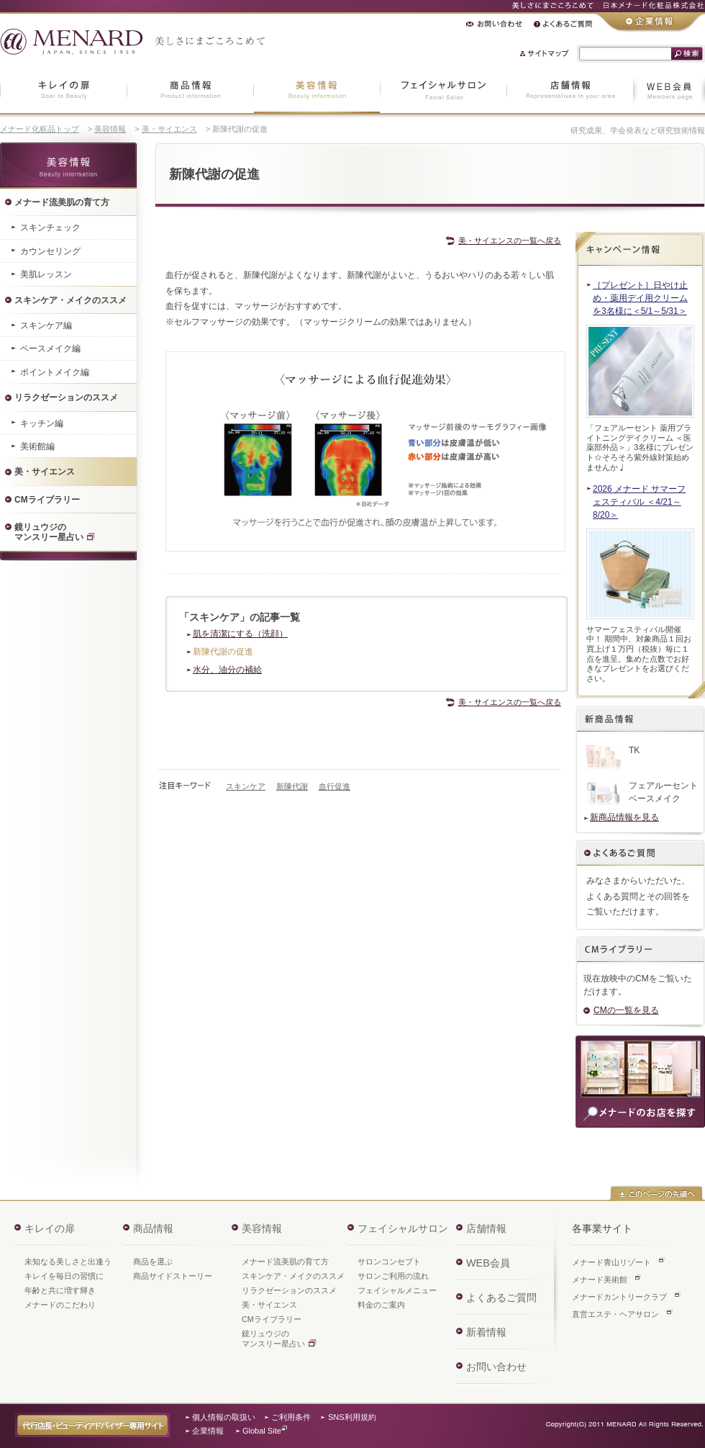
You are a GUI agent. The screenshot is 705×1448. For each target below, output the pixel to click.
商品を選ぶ (153, 1261)
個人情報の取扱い (223, 1417)
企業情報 (208, 1430)
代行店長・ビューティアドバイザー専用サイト (92, 1425)
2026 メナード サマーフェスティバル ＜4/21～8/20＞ (639, 502)
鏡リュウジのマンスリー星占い (273, 1338)
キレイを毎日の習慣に (64, 1276)
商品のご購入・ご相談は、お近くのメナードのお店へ (640, 1081)
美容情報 (110, 129)
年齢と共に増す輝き (60, 1290)
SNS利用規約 (352, 1417)
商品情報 (153, 1228)
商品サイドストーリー (172, 1276)
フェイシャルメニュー (397, 1290)
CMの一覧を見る (626, 1010)
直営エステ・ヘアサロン (615, 1314)
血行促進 (334, 786)
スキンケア (245, 786)
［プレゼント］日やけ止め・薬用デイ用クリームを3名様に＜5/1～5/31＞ (640, 298)
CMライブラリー (271, 1319)
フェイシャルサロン (403, 1228)
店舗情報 (486, 1228)
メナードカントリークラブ (619, 1296)
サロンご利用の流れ (393, 1276)
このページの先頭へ (656, 1193)
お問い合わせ (496, 1366)
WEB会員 (488, 1263)
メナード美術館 (599, 1279)
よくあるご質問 (640, 854)
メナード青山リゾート (611, 1262)
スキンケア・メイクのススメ (293, 1276)
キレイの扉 (49, 1228)
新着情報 (486, 1332)
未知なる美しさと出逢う (68, 1261)
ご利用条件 (291, 1417)
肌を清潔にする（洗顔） (240, 634)
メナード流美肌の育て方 (285, 1261)
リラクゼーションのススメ (289, 1290)
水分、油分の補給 (227, 670)
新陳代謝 (292, 786)
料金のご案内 (381, 1304)
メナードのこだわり (60, 1304)
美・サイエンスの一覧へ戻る (509, 240)
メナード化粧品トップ (39, 129)
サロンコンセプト (389, 1261)
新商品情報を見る (624, 817)
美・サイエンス (169, 129)
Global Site (261, 1430)
